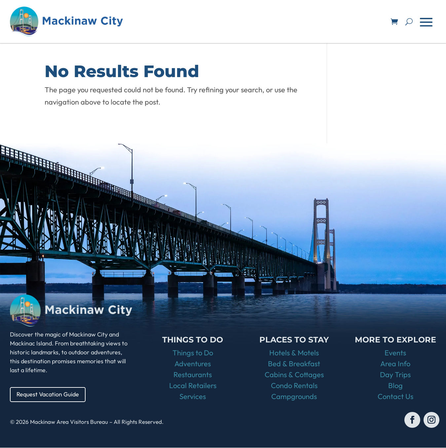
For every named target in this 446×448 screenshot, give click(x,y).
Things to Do (192, 353)
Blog (395, 385)
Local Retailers (192, 385)
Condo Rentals (294, 385)
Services (192, 396)
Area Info (395, 364)
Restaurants (192, 375)
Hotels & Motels (294, 353)
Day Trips (395, 375)
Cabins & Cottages (294, 375)
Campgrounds (294, 396)
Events (395, 353)
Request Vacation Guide (48, 394)
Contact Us (395, 396)
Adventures (192, 364)
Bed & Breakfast (294, 364)
